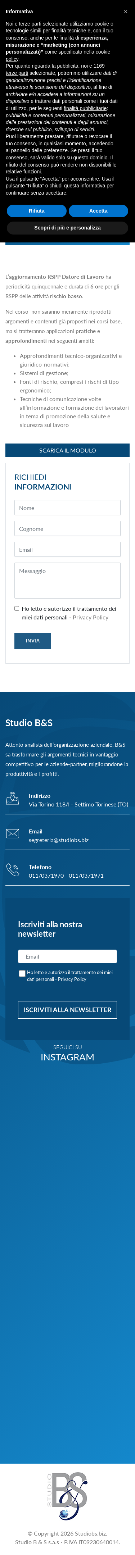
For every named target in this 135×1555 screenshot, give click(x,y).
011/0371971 (86, 875)
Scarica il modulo (67, 450)
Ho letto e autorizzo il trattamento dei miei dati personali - (69, 612)
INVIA (33, 641)
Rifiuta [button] (37, 211)
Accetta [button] (98, 211)
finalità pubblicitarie (85, 108)
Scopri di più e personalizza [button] (67, 228)
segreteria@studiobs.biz (59, 839)
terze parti (17, 73)
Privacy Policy (90, 617)
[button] (125, 11)
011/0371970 (46, 875)
